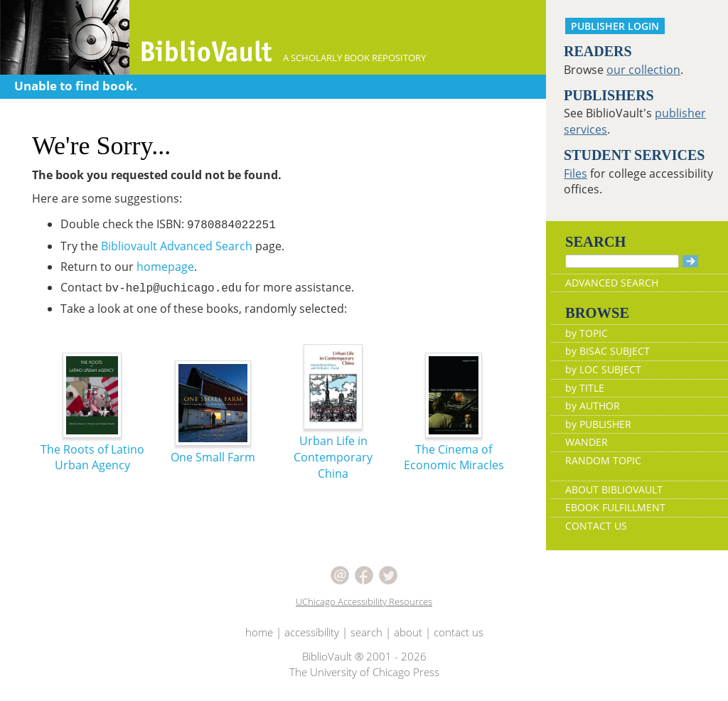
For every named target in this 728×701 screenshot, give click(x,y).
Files (575, 173)
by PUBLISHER (598, 424)
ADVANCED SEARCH (611, 282)
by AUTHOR (592, 405)
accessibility (311, 632)
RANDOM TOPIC (603, 460)
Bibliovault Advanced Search (176, 246)
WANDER (586, 442)
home (259, 632)
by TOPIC (586, 333)
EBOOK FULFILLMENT (615, 507)
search (366, 632)
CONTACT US (596, 526)
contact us (458, 632)
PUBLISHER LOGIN (615, 26)
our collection (643, 69)
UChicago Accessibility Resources (364, 601)
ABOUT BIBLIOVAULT (614, 489)
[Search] (622, 261)
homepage (165, 266)
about (408, 632)
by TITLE (584, 388)
